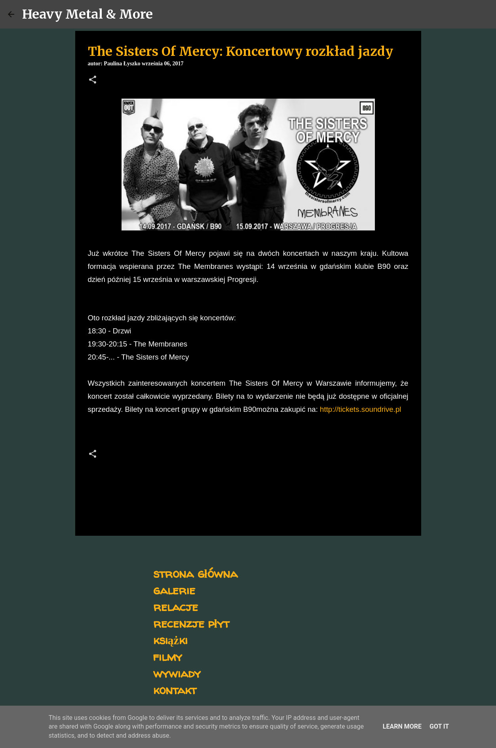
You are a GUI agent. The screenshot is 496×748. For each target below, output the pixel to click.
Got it (439, 726)
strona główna (195, 573)
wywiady (177, 673)
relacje (175, 606)
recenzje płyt (191, 623)
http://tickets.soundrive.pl (360, 409)
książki (170, 640)
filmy (167, 656)
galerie (174, 590)
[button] (92, 80)
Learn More (402, 726)
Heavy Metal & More (87, 14)
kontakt (174, 689)
